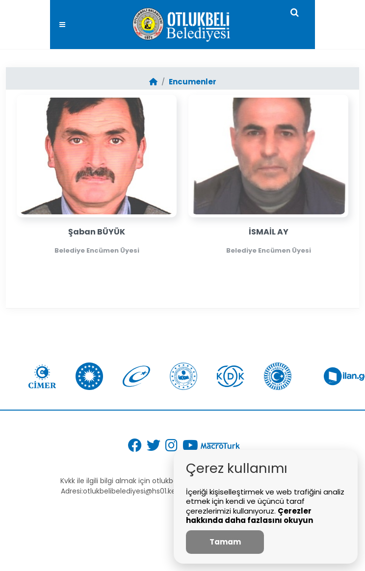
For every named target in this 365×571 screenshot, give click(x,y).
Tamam (225, 542)
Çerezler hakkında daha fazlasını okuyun (249, 516)
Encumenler (192, 82)
